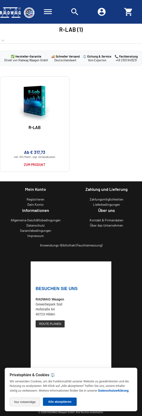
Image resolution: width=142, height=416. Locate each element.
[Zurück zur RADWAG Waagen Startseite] (17, 12)
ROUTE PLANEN (50, 324)
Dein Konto (35, 204)
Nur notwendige (25, 402)
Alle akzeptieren (59, 401)
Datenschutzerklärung (113, 390)
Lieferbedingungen (106, 204)
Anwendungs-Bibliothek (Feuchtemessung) (71, 245)
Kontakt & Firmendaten (106, 220)
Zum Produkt (34, 165)
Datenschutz (35, 225)
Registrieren (35, 199)
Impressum (35, 236)
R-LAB (35, 127)
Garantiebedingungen (35, 230)
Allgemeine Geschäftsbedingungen (36, 220)
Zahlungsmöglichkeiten (106, 199)
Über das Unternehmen (106, 225)
